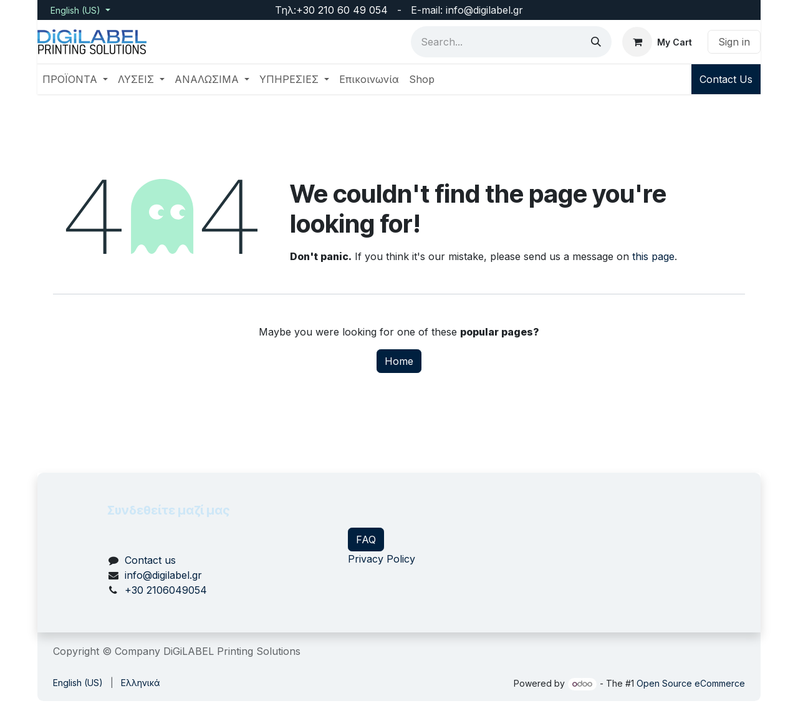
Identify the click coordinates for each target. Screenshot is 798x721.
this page (653, 256)
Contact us (150, 560)
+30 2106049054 (166, 590)
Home (399, 361)
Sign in (734, 42)
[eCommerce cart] (657, 41)
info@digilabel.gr (163, 575)
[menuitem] (75, 79)
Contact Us (725, 79)
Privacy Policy (381, 559)
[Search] (596, 41)
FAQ (366, 539)
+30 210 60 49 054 (342, 10)
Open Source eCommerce (691, 683)
